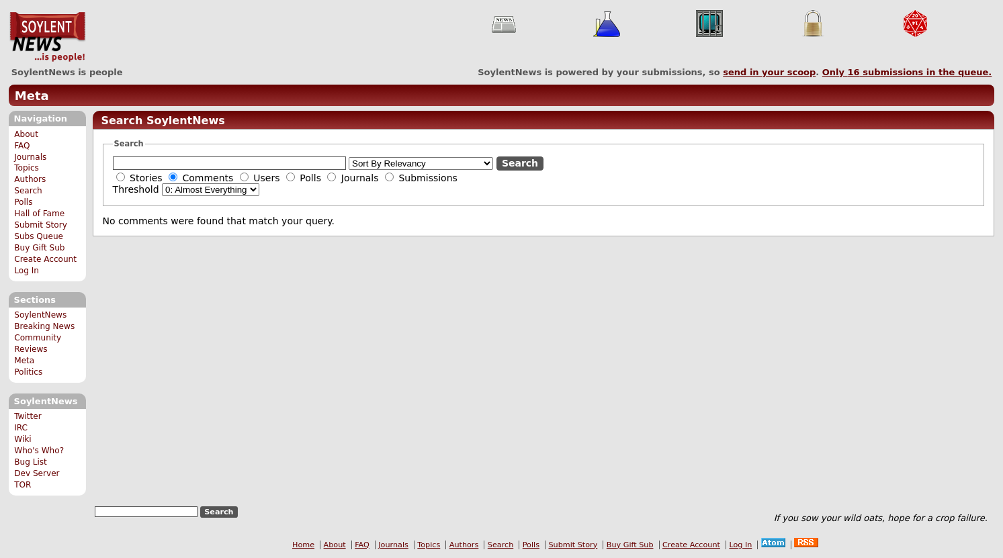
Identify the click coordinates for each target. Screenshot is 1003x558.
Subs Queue (38, 236)
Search (28, 190)
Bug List (30, 462)
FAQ (22, 145)
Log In (26, 270)
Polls (23, 202)
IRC (21, 427)
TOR (22, 485)
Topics (26, 168)
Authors (30, 179)
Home (303, 545)
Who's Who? (39, 450)
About (26, 134)
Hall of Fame (39, 213)
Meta (32, 96)
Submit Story (40, 225)
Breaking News (44, 326)
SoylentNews (47, 37)
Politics (28, 372)
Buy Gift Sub (39, 247)
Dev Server (36, 473)
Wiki (22, 439)
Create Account (45, 259)
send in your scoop (769, 72)
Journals (30, 157)
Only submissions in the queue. (907, 72)
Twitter (27, 416)
